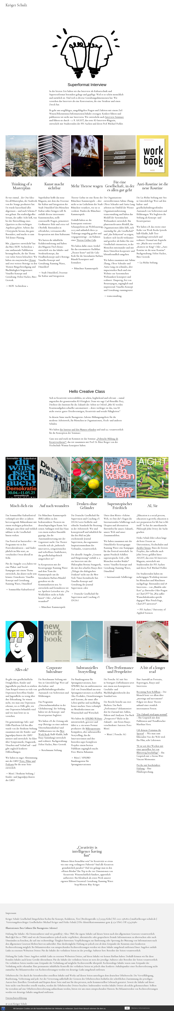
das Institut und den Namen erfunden (78, 429)
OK (127, 1008)
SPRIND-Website (93, 718)
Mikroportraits (93, 728)
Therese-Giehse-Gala (86, 240)
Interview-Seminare (114, 117)
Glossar (32, 260)
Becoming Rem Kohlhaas (148, 691)
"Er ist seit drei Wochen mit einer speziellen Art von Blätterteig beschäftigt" (150, 749)
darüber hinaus (144, 547)
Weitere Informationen (140, 1008)
